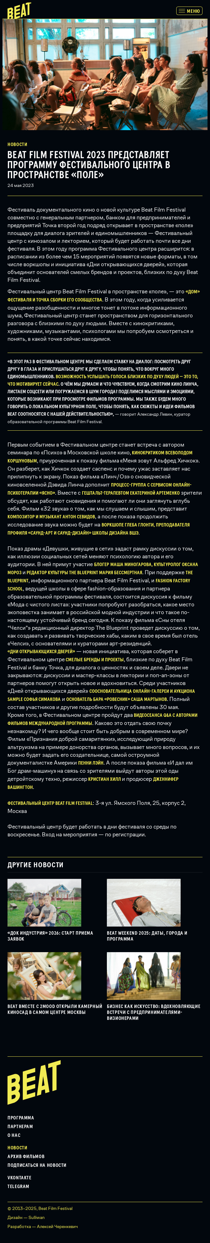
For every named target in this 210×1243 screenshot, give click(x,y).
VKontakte (20, 1177)
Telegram (18, 1186)
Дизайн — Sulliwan (26, 1217)
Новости (17, 144)
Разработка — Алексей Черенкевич (43, 1226)
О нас (14, 1135)
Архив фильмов (26, 1156)
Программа (21, 1117)
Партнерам (20, 1126)
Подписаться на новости (37, 1165)
